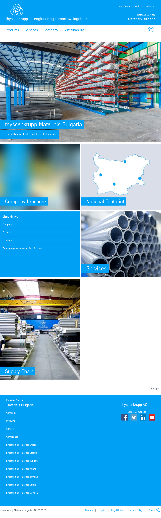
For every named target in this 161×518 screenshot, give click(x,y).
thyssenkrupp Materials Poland (21, 468)
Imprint (101, 510)
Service (10, 428)
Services (31, 30)
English (150, 6)
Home (120, 6)
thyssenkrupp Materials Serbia (21, 484)
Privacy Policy (135, 510)
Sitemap (88, 510)
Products (12, 30)
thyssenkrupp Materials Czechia (21, 452)
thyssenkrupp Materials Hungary (22, 460)
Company (51, 30)
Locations (137, 6)
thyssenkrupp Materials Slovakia (22, 492)
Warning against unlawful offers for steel (22, 248)
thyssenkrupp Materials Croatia (21, 444)
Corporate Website (137, 411)
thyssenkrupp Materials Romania (22, 476)
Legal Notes (117, 510)
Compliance (12, 436)
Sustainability (74, 30)
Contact (127, 6)
